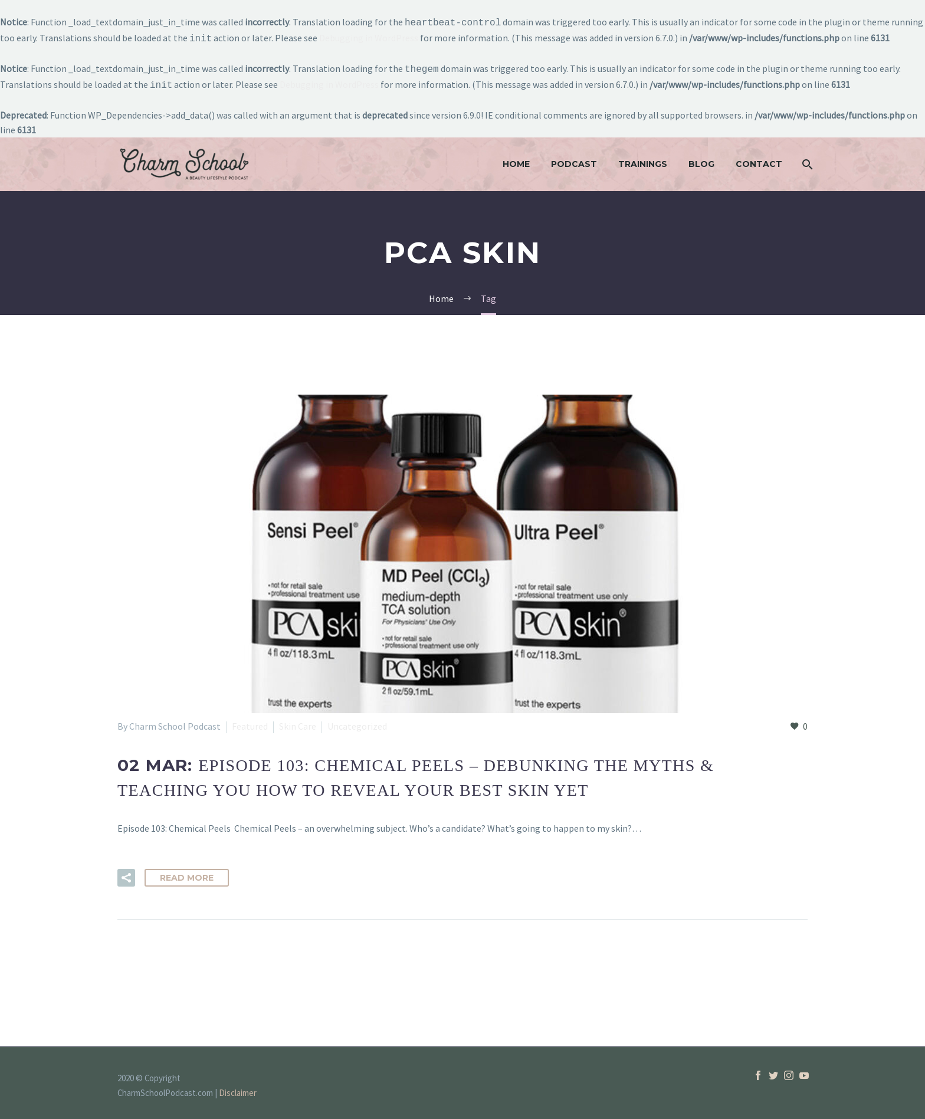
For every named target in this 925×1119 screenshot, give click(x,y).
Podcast (574, 159)
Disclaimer (238, 1088)
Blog (701, 159)
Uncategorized (357, 721)
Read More (187, 873)
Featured (250, 721)
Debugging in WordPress (368, 36)
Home (516, 159)
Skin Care (297, 721)
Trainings (642, 159)
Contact (759, 159)
